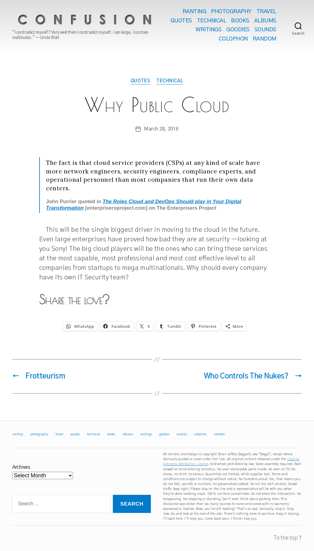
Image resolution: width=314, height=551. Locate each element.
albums (265, 21)
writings (208, 30)
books (240, 21)
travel (266, 11)
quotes (181, 21)
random (264, 39)
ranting (194, 11)
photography (231, 11)
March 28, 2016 (161, 128)
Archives (21, 467)
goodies (238, 30)
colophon (233, 39)
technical (211, 21)
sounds (265, 30)
